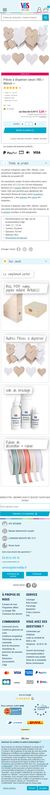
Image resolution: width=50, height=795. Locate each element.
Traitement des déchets (12, 614)
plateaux (23, 197)
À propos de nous (9, 604)
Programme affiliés (10, 607)
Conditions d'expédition (12, 636)
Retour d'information (35, 663)
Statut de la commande (36, 660)
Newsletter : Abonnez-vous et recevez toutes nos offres (25, 499)
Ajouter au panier (25, 130)
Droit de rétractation (11, 645)
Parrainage (31, 606)
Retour (5, 655)
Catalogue (30, 599)
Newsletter (30, 609)
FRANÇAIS (25, 762)
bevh (22, 705)
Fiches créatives (33, 612)
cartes (34, 197)
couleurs (17, 188)
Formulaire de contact (13, 575)
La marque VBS (8, 610)
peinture (6, 212)
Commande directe (10, 626)
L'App (4, 665)
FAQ (28, 615)
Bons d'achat (31, 603)
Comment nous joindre (36, 657)
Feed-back (37, 574)
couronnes (38, 194)
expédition (43, 116)
